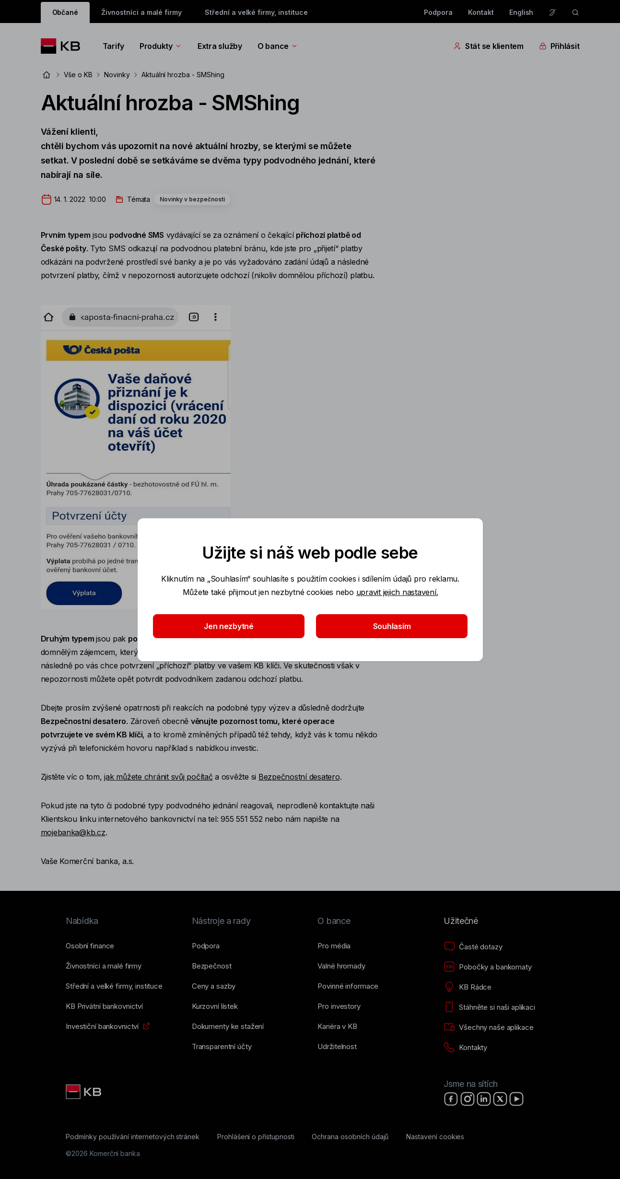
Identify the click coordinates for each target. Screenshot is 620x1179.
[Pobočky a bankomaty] (488, 967)
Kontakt (481, 12)
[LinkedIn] (483, 1099)
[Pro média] (334, 946)
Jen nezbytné (229, 626)
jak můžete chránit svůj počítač (158, 777)
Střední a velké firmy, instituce (256, 12)
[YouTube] (516, 1099)
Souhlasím (391, 626)
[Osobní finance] (90, 946)
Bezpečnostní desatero (299, 777)
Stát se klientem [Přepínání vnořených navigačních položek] (489, 46)
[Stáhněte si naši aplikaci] (489, 1007)
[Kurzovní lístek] (215, 1006)
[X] (500, 1099)
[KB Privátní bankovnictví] (104, 1006)
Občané (65, 12)
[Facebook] (451, 1099)
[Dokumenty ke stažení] (228, 1026)
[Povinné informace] (347, 986)
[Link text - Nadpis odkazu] (84, 1091)
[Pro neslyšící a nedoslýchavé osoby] (552, 12)
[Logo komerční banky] (64, 46)
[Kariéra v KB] (337, 1026)
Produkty (161, 46)
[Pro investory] (338, 1006)
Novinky (117, 74)
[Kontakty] (465, 1047)
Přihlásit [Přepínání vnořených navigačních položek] (559, 46)
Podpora (438, 12)
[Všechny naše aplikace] (488, 1027)
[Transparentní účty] (222, 1046)
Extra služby (220, 46)
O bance (277, 46)
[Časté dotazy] (473, 947)
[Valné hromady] (341, 966)
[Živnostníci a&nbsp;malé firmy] (103, 966)
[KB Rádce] (467, 987)
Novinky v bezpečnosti (192, 199)
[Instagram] (467, 1099)
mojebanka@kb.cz (73, 832)
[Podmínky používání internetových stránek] (132, 1137)
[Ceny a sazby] (213, 986)
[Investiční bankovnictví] (102, 1026)
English (521, 12)
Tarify (113, 46)
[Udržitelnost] (336, 1046)
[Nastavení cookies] (435, 1137)
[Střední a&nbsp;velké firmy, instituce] (114, 986)
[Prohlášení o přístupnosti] (255, 1137)
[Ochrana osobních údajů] (350, 1137)
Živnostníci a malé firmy (141, 12)
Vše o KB (78, 74)
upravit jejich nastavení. (397, 592)
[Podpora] (206, 946)
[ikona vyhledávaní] (575, 12)
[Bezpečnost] (212, 966)
